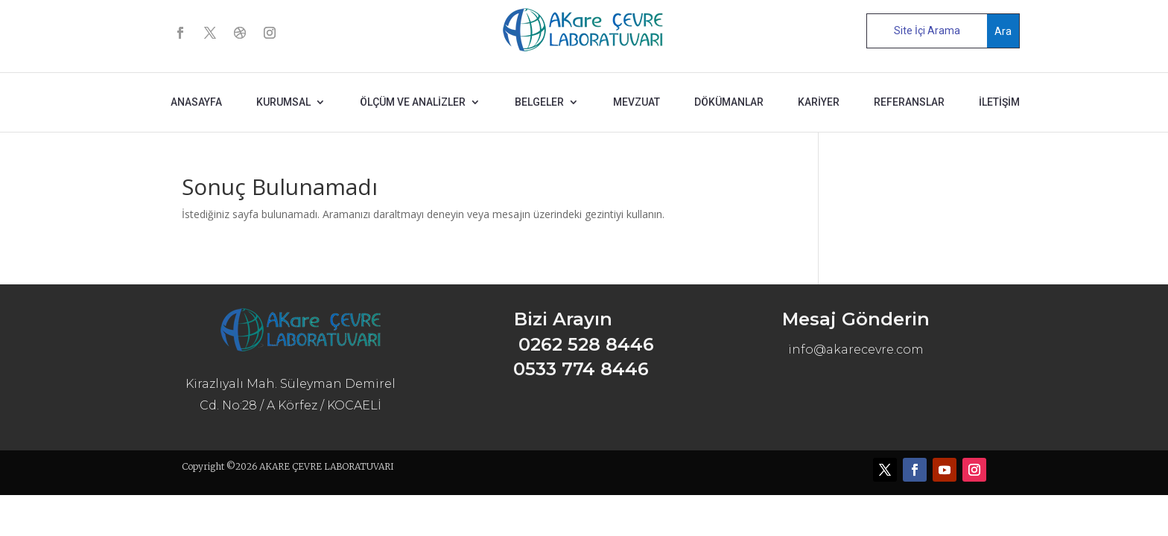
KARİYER (819, 102)
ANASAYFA (196, 102)
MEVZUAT (636, 102)
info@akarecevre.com (856, 349)
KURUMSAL (283, 102)
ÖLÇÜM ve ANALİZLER (413, 102)
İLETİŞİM (999, 102)
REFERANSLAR (909, 102)
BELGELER (539, 102)
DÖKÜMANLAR (729, 102)
